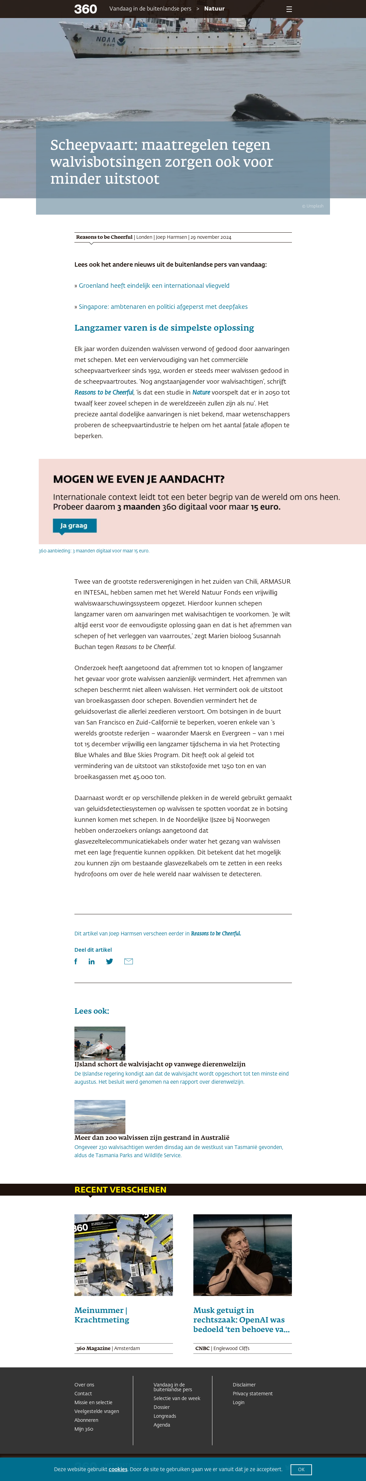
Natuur (214, 9)
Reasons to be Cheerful (103, 393)
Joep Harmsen (171, 237)
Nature (201, 393)
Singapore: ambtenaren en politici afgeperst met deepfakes (163, 307)
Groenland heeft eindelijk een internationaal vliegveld (154, 286)
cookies (118, 1469)
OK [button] (301, 1470)
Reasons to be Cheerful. (216, 933)
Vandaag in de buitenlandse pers (150, 9)
